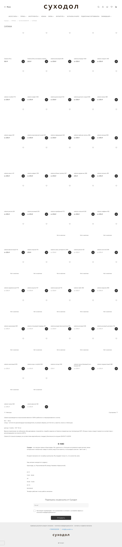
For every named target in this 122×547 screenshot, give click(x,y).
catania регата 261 (9, 211)
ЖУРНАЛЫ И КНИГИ (73, 16)
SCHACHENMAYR (24, 20)
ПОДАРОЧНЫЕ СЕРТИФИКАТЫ (90, 16)
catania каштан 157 (32, 288)
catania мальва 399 (103, 135)
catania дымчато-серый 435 (82, 97)
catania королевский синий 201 (36, 135)
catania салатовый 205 (10, 364)
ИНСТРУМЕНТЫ (33, 16)
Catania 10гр (7, 58)
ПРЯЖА (23, 16)
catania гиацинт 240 (103, 58)
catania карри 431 (9, 135)
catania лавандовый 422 (58, 135)
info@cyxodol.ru (67, 529)
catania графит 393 (33, 97)
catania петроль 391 (103, 173)
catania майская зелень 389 (82, 135)
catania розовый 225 (33, 211)
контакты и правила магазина (83, 525)
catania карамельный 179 (11, 288)
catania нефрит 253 (33, 173)
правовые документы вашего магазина (41, 525)
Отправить (61, 518)
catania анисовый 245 (57, 58)
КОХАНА (43, 16)
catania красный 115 (56, 288)
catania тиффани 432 (103, 211)
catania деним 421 (79, 249)
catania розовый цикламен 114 (106, 326)
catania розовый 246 (80, 326)
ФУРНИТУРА (60, 16)
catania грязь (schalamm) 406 (59, 249)
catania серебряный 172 (58, 211)
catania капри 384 (102, 97)
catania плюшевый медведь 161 (36, 326)
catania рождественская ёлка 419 (60, 326)
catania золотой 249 (103, 249)
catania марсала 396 (103, 288)
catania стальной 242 (80, 211)
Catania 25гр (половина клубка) (36, 58)
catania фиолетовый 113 (11, 249)
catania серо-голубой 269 (35, 364)
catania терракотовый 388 (104, 364)
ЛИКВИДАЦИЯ (106, 16)
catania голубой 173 (10, 97)
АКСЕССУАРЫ (13, 16)
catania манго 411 (9, 173)
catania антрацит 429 (80, 58)
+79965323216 (54, 529)
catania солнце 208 (56, 364)
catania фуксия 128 (32, 404)
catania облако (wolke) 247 (58, 173)
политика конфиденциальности (64, 525)
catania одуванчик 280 (80, 173)
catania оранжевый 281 (11, 326)
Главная (6, 20)
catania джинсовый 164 (57, 97)
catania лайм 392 (79, 288)
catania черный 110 (32, 249)
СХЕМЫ (51, 16)
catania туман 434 (9, 404)
